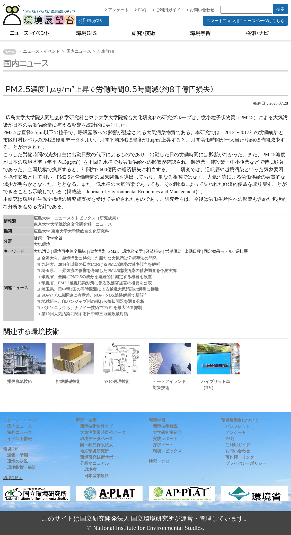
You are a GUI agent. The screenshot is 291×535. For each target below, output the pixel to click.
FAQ (140, 10)
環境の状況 (17, 461)
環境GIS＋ (92, 21)
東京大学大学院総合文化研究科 (80, 231)
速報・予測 (17, 455)
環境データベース (96, 438)
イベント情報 (19, 438)
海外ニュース (19, 432)
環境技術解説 (165, 426)
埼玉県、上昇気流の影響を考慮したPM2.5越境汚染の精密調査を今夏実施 (109, 270)
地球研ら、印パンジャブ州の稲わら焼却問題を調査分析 (92, 301)
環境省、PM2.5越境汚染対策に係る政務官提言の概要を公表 (96, 283)
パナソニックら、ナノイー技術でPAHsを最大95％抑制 (91, 307)
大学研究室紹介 (167, 432)
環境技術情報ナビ (96, 426)
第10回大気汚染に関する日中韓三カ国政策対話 (84, 314)
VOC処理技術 (117, 381)
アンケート (117, 10)
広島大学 (42, 231)
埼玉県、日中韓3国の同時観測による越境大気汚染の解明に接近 (100, 289)
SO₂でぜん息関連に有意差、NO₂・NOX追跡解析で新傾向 (94, 295)
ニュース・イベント (29, 33)
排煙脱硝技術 (68, 381)
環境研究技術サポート (100, 457)
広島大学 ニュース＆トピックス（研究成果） (77, 218)
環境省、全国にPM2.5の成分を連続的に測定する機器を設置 (96, 277)
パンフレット (237, 426)
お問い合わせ (200, 10)
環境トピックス (167, 451)
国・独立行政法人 (96, 445)
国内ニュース (78, 51)
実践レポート (165, 438)
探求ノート (163, 445)
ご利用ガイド (166, 10)
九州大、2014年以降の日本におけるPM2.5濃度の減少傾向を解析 (100, 264)
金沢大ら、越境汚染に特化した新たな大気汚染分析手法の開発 (99, 258)
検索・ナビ (257, 33)
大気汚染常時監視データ (102, 432)
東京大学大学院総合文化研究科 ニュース (73, 224)
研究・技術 (143, 33)
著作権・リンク (239, 457)
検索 (280, 9)
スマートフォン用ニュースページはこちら (245, 21)
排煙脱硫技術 (19, 381)
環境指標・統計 (21, 467)
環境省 (90, 469)
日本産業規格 (96, 475)
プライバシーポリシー (246, 463)
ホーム (10, 52)
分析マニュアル (94, 463)
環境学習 (200, 33)
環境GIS (86, 33)
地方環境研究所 (94, 451)
